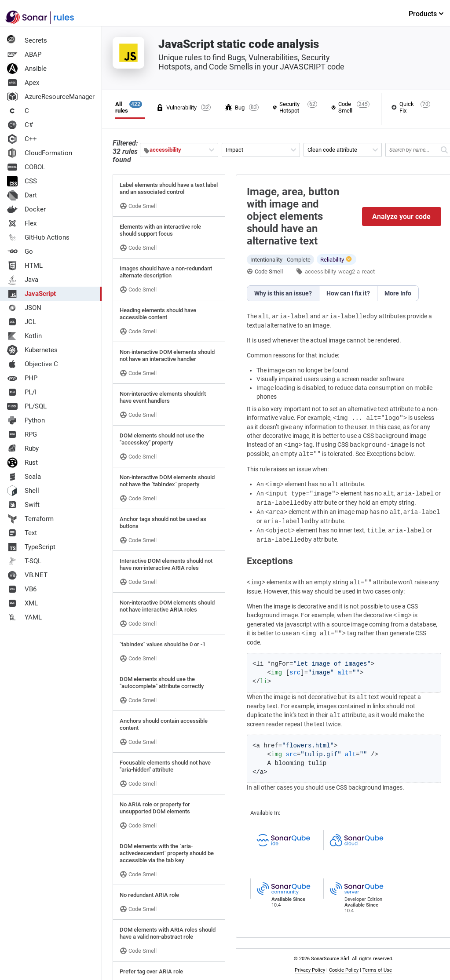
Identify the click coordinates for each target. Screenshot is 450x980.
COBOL (26, 167)
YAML (24, 617)
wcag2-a (349, 271)
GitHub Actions (38, 237)
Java (22, 279)
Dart (22, 195)
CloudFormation (39, 153)
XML (22, 603)
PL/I (22, 392)
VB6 (22, 589)
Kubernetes (32, 350)
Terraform (30, 519)
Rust (22, 462)
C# (20, 125)
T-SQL (24, 561)
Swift (23, 504)
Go (20, 251)
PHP (22, 378)
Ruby (23, 448)
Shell (23, 490)
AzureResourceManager (51, 96)
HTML (25, 265)
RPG (22, 434)
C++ (22, 139)
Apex (23, 82)
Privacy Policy (310, 970)
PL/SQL (27, 406)
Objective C (32, 364)
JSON (24, 307)
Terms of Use (377, 970)
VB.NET (27, 575)
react (368, 271)
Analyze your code (402, 216)
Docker (26, 209)
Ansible (27, 68)
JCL (21, 322)
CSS (22, 181)
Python (26, 420)
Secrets (27, 40)
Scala (24, 476)
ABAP (24, 54)
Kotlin (24, 336)
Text (22, 533)
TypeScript (31, 547)
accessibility (320, 271)
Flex (22, 223)
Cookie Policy (344, 970)
